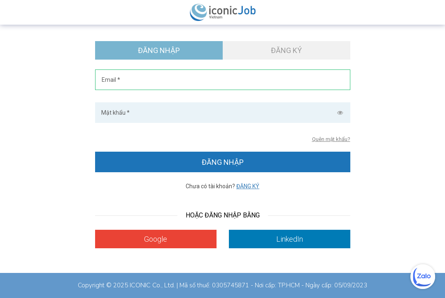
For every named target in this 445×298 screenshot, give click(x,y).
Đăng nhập (159, 50)
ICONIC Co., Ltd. (152, 285)
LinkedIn (289, 239)
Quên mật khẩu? (331, 139)
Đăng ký (286, 50)
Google (155, 239)
